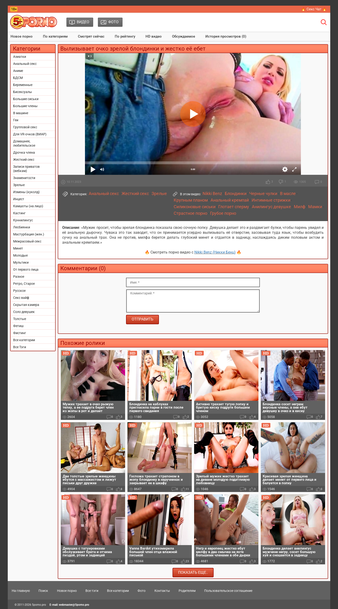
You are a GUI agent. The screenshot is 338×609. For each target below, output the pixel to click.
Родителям (187, 591)
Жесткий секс (23, 159)
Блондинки (235, 193)
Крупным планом (191, 200)
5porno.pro (39, 604)
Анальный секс (25, 64)
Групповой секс (25, 127)
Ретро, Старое (24, 283)
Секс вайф (21, 298)
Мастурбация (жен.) (28, 234)
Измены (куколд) (26, 192)
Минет (18, 248)
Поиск (43, 591)
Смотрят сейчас (91, 36)
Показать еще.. (193, 572)
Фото (142, 591)
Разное (18, 276)
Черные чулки (263, 193)
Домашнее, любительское (24, 143)
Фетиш (18, 326)
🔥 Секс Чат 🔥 (314, 9)
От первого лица (25, 269)
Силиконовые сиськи (194, 206)
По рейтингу (125, 36)
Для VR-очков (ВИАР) (29, 134)
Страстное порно (190, 213)
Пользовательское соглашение (228, 591)
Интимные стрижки (271, 200)
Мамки (315, 206)
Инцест (18, 199)
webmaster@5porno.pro (74, 604)
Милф (299, 206)
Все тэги (91, 591)
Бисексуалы (22, 92)
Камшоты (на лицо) (28, 206)
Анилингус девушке (271, 206)
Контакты (162, 591)
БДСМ (18, 78)
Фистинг (19, 333)
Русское (19, 291)
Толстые (19, 319)
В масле (288, 193)
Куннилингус (23, 220)
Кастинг (19, 213)
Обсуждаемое (183, 36)
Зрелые (19, 185)
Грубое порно (223, 213)
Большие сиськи (25, 99)
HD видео (154, 36)
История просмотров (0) (225, 36)
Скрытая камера (26, 305)
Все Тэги (19, 347)
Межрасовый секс (27, 241)
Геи (15, 120)
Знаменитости (24, 178)
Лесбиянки (21, 227)
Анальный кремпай (230, 200)
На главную (21, 591)
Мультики (21, 262)
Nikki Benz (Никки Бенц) (215, 252)
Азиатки (19, 57)
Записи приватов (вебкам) (26, 169)
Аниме (18, 71)
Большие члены (25, 106)
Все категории (24, 340)
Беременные (22, 85)
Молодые (20, 255)
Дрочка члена (24, 152)
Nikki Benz (212, 193)
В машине (20, 113)
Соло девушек (24, 312)
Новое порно (22, 36)
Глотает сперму (233, 206)
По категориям (55, 36)
